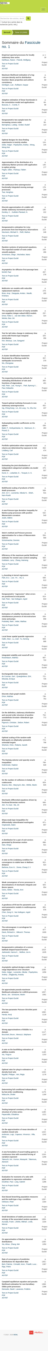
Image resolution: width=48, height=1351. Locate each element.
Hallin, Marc (6, 639)
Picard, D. (5, 430)
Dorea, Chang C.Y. (24, 867)
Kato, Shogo (6, 845)
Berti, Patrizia (7, 1264)
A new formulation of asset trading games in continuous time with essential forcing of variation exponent (20, 1154)
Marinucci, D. (30, 428)
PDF (3, 66)
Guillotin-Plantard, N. (20, 212)
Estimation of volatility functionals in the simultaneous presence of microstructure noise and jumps (19, 616)
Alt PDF (5, 69)
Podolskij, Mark (8, 621)
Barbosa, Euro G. (8, 867)
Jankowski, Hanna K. (10, 952)
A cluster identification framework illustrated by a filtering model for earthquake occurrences (16, 358)
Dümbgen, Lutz (8, 85)
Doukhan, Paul (7, 1182)
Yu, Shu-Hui (31, 408)
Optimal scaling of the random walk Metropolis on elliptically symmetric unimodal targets (16, 740)
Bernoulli (7, 32)
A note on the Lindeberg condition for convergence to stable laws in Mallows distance (17, 862)
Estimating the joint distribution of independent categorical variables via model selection (20, 467)
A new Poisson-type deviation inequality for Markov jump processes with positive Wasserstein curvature (20, 512)
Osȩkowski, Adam (9, 825)
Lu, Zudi (15, 639)
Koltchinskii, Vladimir (10, 765)
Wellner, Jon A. (25, 952)
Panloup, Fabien (19, 170)
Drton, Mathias (7, 696)
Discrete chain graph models (13, 694)
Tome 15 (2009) (21, 32)
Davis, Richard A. (8, 932)
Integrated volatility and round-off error (18, 655)
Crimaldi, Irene (19, 1264)
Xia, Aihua (6, 1244)
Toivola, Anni (18, 890)
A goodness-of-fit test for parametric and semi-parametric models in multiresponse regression (19, 907)
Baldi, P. (5, 428)
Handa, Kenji (7, 1015)
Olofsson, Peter (8, 1202)
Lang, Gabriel (20, 1182)
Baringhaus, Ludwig (9, 125)
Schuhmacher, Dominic (11, 540)
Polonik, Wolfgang (24, 60)
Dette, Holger (7, 145)
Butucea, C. (6, 105)
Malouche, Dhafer (9, 1094)
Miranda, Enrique (8, 679)
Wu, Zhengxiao (7, 363)
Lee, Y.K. (14, 578)
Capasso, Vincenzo (22, 1134)
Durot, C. (5, 473)
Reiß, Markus (25, 232)
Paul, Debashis (7, 388)
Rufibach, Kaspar (21, 85)
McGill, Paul (6, 272)
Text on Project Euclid (10, 64)
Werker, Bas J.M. (8, 318)
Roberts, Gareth (21, 745)
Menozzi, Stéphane (23, 1035)
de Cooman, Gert (8, 676)
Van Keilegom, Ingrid (19, 599)
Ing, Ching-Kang (8, 408)
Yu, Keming (24, 639)
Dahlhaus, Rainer (8, 60)
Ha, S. (21, 578)
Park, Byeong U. (30, 386)
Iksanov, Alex (7, 785)
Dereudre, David (8, 1289)
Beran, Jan (6, 995)
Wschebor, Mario (23, 255)
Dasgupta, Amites (18, 293)
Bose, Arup (6, 293)
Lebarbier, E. (15, 473)
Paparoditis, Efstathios (10, 1114)
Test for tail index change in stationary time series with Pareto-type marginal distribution (19, 335)
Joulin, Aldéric (7, 518)
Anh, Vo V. (6, 493)
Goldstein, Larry (8, 560)
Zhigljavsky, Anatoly (16, 975)
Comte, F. (16, 105)
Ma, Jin (16, 805)
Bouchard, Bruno (8, 1035)
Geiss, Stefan (7, 890)
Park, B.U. (6, 578)
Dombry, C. (6, 212)
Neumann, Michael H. (10, 232)
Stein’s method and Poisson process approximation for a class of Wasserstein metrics (18, 535)
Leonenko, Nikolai (20, 972)
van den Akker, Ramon (23, 316)
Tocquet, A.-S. (26, 473)
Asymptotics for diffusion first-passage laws (20, 270)
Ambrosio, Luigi (8, 1134)
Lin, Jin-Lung (21, 408)
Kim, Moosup (7, 341)
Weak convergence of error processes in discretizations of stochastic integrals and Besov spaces (19, 884)
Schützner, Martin (18, 995)
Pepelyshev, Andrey (21, 145)
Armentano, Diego (9, 255)
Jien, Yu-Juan (7, 805)
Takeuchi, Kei (7, 1159)
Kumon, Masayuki (20, 1159)
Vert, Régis (20, 1074)
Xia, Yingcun (6, 1054)
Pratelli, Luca (31, 1264)
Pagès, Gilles (7, 170)
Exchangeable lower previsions (15, 674)
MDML (16, 1335)
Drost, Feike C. (7, 316)
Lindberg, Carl (7, 450)
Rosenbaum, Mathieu (10, 658)
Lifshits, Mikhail (21, 1222)
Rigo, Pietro (6, 1267)
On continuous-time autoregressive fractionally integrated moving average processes (17, 187)
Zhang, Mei (15, 1244)
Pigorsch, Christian (9, 723)
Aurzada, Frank (8, 1222)
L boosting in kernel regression (15, 575)
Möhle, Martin (31, 785)
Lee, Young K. (16, 386)
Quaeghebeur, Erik (23, 676)
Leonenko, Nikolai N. (19, 493)
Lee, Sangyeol (18, 341)
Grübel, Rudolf (24, 125)
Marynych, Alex (19, 785)
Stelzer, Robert (23, 723)
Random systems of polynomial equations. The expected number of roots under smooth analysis (19, 249)
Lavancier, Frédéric (23, 1289)
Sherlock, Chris (8, 745)
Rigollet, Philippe (8, 1074)
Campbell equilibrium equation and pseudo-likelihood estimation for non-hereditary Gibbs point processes (20, 1284)
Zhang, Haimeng (22, 560)
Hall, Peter (6, 386)
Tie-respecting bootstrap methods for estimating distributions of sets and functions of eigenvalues (17, 380)
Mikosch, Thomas (23, 932)
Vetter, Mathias (20, 621)
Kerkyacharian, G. (16, 428)
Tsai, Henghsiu (7, 192)
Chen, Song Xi (7, 912)
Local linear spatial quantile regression (18, 636)
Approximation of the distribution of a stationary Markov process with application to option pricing (19, 164)
